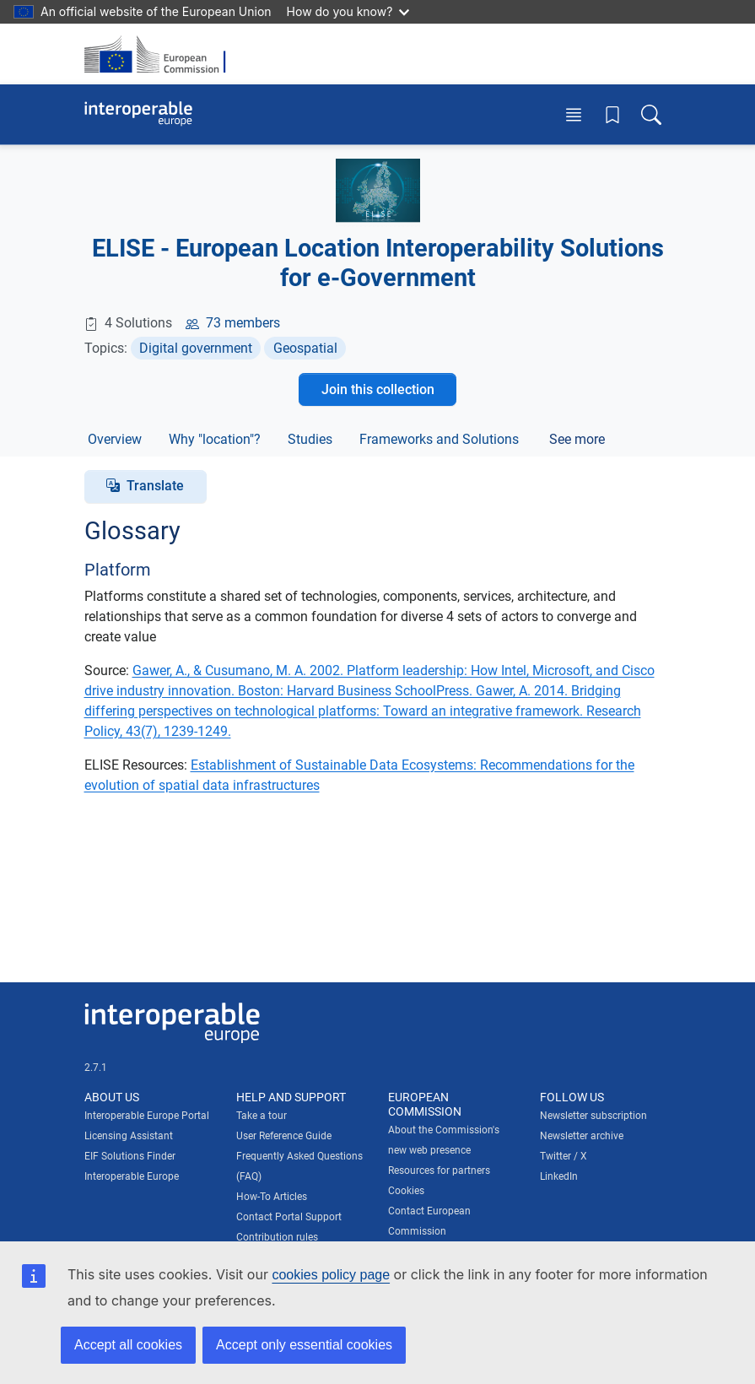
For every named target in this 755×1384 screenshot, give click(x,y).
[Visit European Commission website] (160, 54)
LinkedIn (559, 1176)
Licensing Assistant (128, 1136)
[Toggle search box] (651, 114)
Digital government (195, 348)
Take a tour (261, 1116)
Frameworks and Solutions (439, 439)
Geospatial (305, 348)
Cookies (406, 1191)
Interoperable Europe (131, 1176)
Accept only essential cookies (304, 1345)
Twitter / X (563, 1156)
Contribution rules (277, 1237)
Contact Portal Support (289, 1217)
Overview (115, 439)
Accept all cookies (128, 1345)
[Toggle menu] (573, 114)
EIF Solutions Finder (129, 1156)
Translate (155, 486)
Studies (310, 439)
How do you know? (348, 11)
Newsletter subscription (593, 1116)
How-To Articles (271, 1197)
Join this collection (377, 389)
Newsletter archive (581, 1136)
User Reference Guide (284, 1136)
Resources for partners (439, 1170)
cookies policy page (331, 1275)
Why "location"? (215, 439)
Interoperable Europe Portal (146, 1116)
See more (577, 439)
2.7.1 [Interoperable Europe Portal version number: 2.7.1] (95, 1067)
